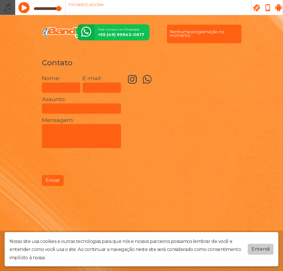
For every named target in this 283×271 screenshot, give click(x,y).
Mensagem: (58, 120)
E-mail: (92, 78)
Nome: (51, 78)
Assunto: (54, 99)
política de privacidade (70, 257)
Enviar (53, 180)
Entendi (260, 249)
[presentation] (85, 161)
